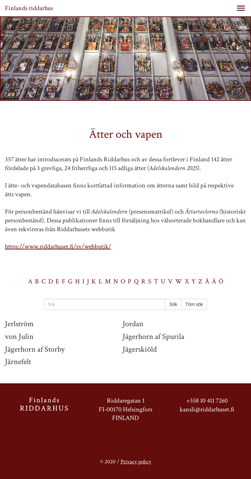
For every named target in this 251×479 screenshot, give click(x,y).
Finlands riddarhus (29, 8)
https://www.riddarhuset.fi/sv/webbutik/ (58, 246)
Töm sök (194, 304)
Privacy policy (136, 461)
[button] (241, 8)
